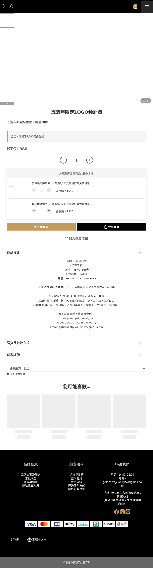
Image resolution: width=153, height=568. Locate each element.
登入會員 (76, 478)
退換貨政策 (76, 474)
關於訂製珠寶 (76, 489)
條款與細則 (31, 482)
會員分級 (76, 482)
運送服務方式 (76, 485)
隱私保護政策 (30, 485)
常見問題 (30, 478)
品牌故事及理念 (30, 474)
